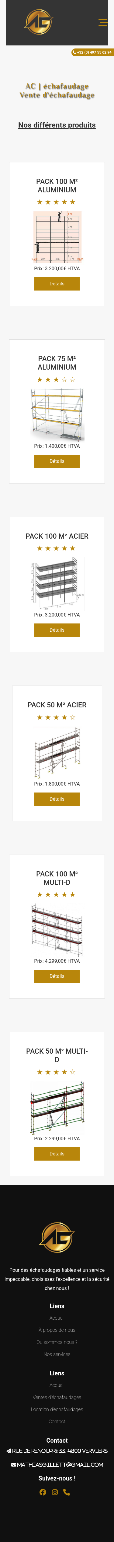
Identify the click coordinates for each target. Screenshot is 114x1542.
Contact (57, 1421)
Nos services (57, 1354)
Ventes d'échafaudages (57, 1397)
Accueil (57, 1318)
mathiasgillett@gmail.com (60, 1464)
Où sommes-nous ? (57, 1342)
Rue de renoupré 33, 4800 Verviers (60, 1450)
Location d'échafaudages (57, 1409)
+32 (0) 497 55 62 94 (94, 52)
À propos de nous (57, 1330)
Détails (57, 284)
